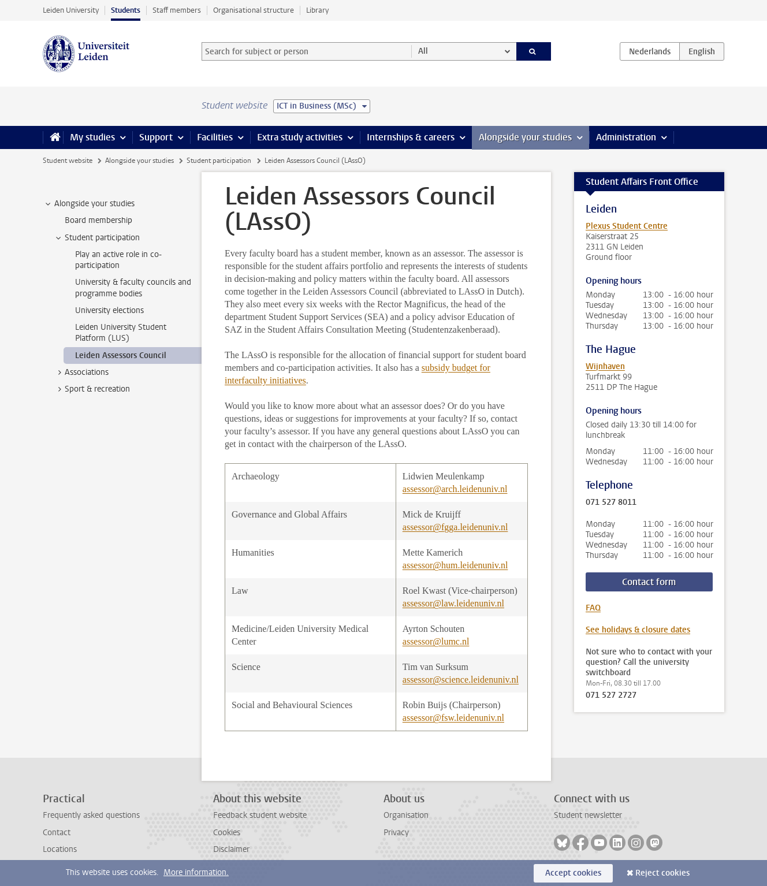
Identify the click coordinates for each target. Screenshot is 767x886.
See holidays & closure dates (638, 629)
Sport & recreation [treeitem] (92, 389)
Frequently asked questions (91, 815)
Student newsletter (588, 815)
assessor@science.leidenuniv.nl (461, 679)
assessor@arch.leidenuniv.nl (455, 489)
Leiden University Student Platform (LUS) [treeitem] (120, 333)
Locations (60, 849)
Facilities (215, 137)
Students (125, 10)
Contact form (649, 582)
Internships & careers (411, 137)
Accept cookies (573, 873)
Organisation (406, 815)
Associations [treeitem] (81, 372)
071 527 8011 (611, 502)
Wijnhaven (605, 366)
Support (156, 137)
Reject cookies (662, 873)
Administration (626, 137)
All (423, 51)
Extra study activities (299, 137)
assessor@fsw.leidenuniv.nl (453, 718)
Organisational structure (253, 10)
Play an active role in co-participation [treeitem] (118, 260)
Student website (67, 160)
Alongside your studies (525, 137)
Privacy (396, 832)
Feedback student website (260, 815)
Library (317, 10)
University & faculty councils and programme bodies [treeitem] (133, 288)
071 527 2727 (611, 695)
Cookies (226, 832)
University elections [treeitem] (109, 310)
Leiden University (71, 10)
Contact (56, 832)
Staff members (176, 10)
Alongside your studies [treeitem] (89, 204)
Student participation (219, 160)
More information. (196, 872)
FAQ (593, 607)
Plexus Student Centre (627, 226)
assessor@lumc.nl (436, 641)
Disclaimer (231, 849)
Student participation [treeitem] (97, 238)
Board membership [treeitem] (98, 220)
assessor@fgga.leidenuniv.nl (455, 527)
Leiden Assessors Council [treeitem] (120, 355)
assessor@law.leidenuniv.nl (453, 603)
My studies (92, 137)
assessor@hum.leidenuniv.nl (455, 565)
